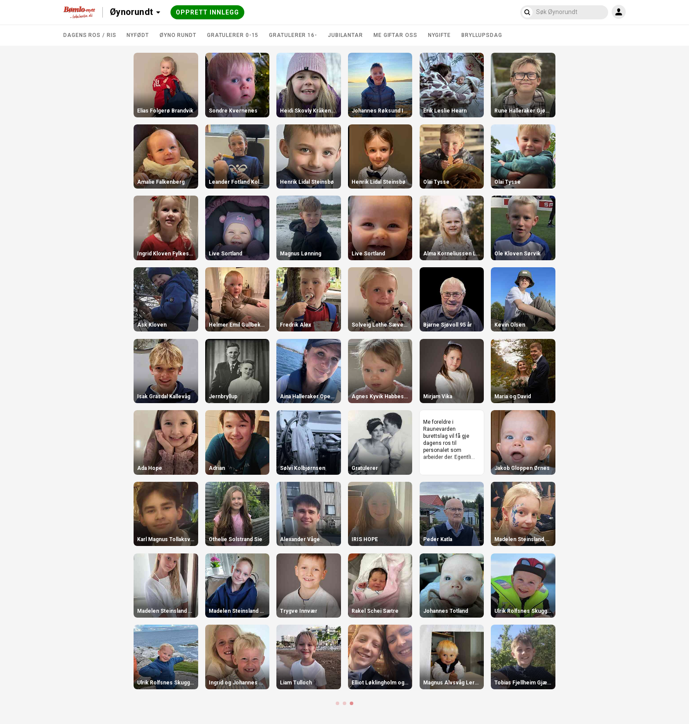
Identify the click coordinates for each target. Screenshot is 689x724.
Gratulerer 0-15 (233, 35)
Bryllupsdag (481, 35)
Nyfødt (138, 35)
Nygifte (439, 35)
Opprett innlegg (207, 12)
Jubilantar (345, 35)
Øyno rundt (178, 35)
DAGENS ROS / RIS (89, 35)
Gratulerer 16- (293, 35)
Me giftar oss (395, 35)
